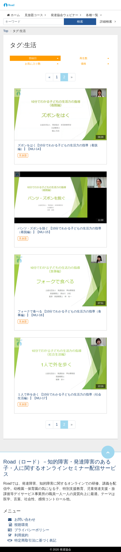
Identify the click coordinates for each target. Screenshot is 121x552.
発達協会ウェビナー (66, 15)
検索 (80, 21)
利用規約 (19, 535)
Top (5, 31)
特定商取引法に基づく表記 (33, 540)
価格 (95, 63)
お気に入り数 (41, 63)
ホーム (13, 15)
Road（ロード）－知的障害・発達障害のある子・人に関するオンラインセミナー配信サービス (59, 468)
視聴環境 (19, 525)
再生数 (94, 58)
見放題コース (35, 15)
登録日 (43, 58)
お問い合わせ (22, 519)
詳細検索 (108, 21)
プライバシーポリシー (29, 530)
